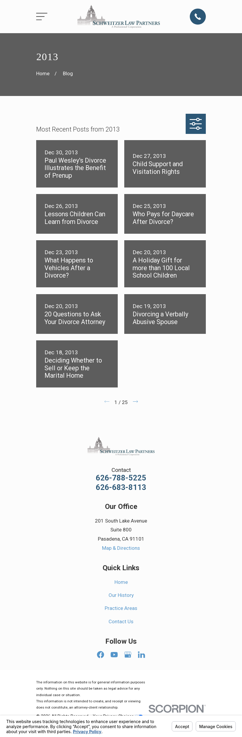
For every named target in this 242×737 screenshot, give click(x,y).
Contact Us (121, 621)
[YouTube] (114, 654)
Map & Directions (121, 548)
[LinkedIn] (141, 654)
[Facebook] (100, 654)
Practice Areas (121, 608)
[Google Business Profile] (127, 654)
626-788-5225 (121, 478)
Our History (121, 595)
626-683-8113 (121, 487)
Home (121, 582)
